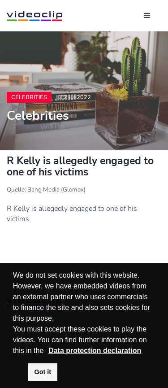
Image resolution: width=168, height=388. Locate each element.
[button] (47, 351)
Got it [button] (43, 371)
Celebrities (29, 97)
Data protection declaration (94, 350)
